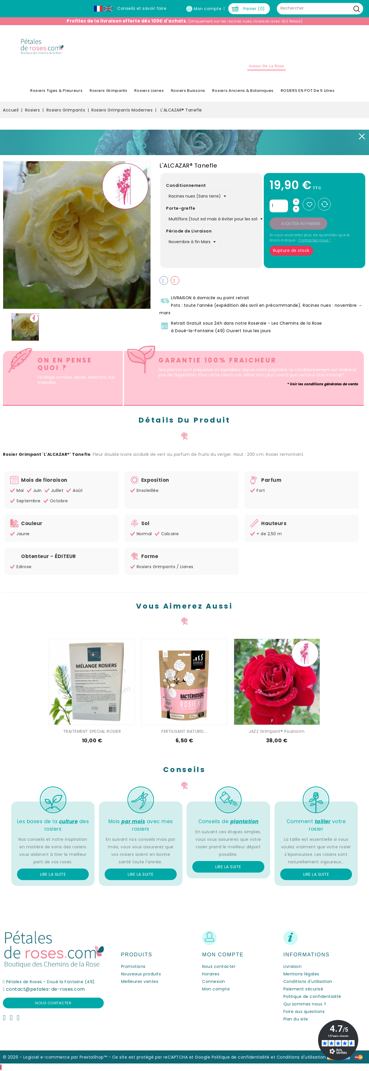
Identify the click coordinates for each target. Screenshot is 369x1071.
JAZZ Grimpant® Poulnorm (277, 731)
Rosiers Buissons (188, 90)
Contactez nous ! (314, 240)
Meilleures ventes (140, 981)
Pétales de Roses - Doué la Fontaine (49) (50, 982)
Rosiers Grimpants (108, 90)
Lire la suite (53, 874)
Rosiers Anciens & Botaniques (243, 90)
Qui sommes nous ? (304, 1004)
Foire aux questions (304, 1011)
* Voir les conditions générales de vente (322, 384)
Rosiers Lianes (149, 90)
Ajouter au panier (300, 223)
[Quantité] (279, 206)
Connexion (213, 981)
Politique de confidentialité (312, 996)
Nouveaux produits (141, 974)
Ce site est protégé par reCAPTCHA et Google (161, 1057)
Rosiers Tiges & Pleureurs (56, 90)
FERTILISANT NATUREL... (184, 731)
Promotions (133, 966)
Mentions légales (301, 974)
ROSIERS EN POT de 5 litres (308, 90)
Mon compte (216, 989)
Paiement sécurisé (303, 989)
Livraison (292, 966)
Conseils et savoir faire (141, 8)
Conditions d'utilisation (307, 981)
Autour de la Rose (266, 66)
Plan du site (295, 1019)
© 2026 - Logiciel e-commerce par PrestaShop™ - (57, 1057)
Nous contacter (53, 1003)
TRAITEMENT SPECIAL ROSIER (92, 731)
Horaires (210, 974)
